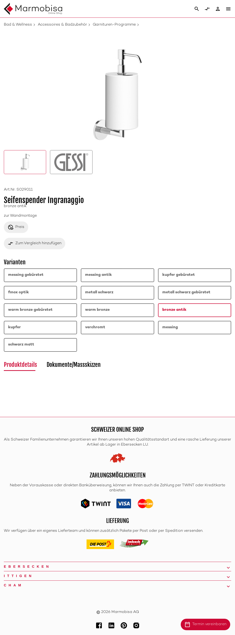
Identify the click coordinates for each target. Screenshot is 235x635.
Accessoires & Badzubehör (62, 25)
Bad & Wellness (18, 25)
